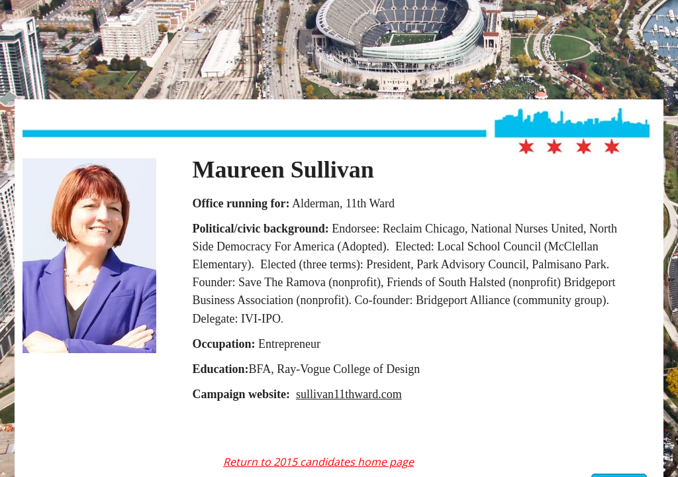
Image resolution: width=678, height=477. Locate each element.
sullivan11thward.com (349, 394)
